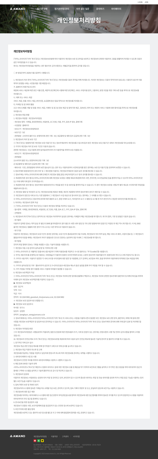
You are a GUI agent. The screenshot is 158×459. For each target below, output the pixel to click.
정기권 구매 (42, 8)
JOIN (146, 2)
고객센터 (65, 436)
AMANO (18, 8)
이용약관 (54, 436)
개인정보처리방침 (40, 436)
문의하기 (100, 8)
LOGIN (140, 2)
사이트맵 (76, 436)
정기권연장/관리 (61, 8)
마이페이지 (116, 8)
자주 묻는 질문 (82, 8)
